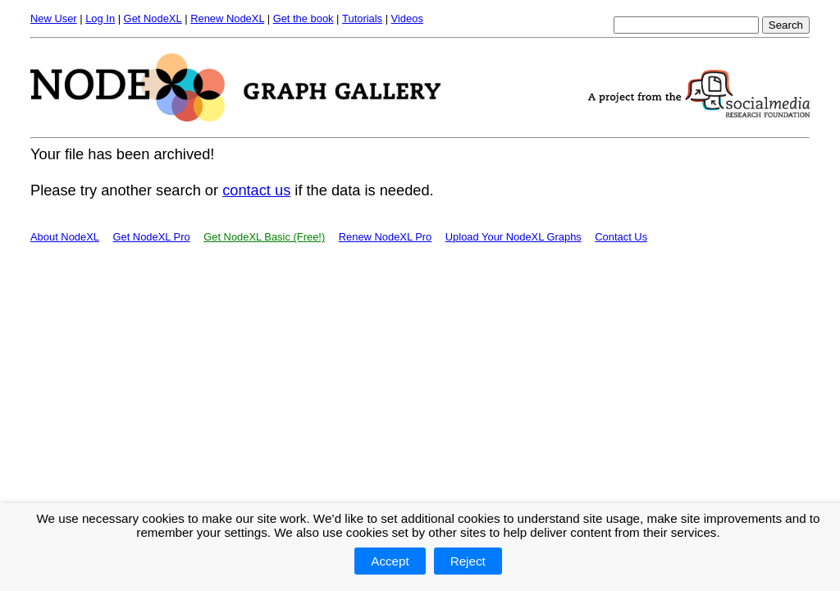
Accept (390, 561)
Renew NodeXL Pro (385, 237)
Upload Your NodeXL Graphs (513, 237)
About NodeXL (64, 237)
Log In (100, 18)
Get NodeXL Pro (150, 237)
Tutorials (362, 18)
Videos (407, 18)
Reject (468, 561)
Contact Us (621, 237)
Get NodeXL (153, 18)
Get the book (303, 18)
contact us (256, 190)
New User (53, 18)
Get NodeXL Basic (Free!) (264, 237)
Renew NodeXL (227, 18)
